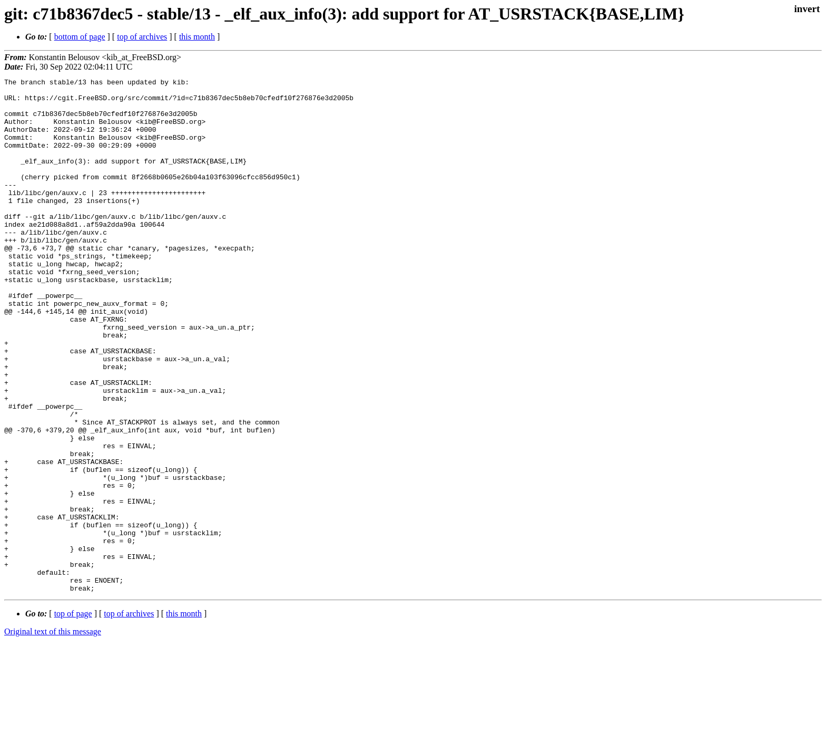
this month (197, 36)
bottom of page (79, 36)
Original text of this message (52, 734)
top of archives (142, 36)
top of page (73, 716)
